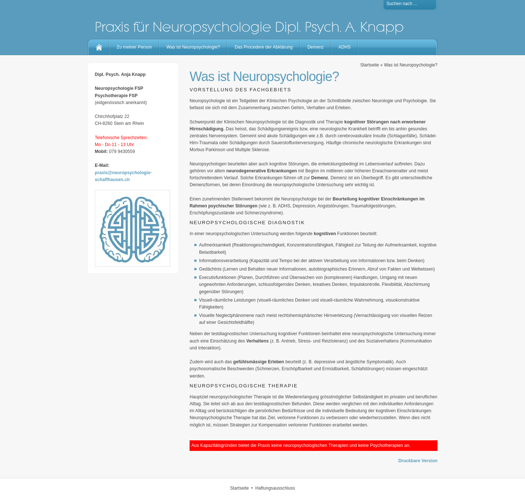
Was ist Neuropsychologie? (193, 47)
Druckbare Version (418, 460)
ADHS (344, 47)
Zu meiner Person (134, 47)
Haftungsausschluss (275, 488)
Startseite (369, 65)
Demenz (315, 47)
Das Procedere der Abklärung (263, 47)
